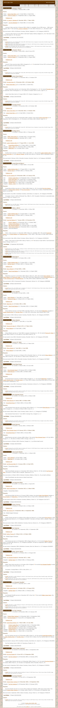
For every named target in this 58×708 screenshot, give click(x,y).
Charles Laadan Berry (14, 177)
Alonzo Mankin (10, 268)
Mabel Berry (11, 148)
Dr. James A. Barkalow (12, 20)
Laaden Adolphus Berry (12, 143)
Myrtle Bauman (19, 278)
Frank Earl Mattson (11, 220)
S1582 (7, 578)
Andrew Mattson (13, 234)
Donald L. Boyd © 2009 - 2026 (30, 703)
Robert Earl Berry (13, 180)
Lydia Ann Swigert (12, 15)
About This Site (51, 5)
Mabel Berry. (15, 496)
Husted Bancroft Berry (14, 145)
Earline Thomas (10, 534)
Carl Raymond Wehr (11, 464)
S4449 (7, 288)
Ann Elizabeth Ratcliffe (13, 138)
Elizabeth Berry (12, 182)
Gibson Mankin (6, 277)
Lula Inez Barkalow (13, 22)
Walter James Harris (12, 136)
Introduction (22, 5)
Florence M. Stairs (16, 277)
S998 (6, 44)
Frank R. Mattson (12, 222)
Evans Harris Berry (13, 179)
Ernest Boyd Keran (48, 277)
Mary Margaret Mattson (14, 225)
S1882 (7, 46)
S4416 (7, 420)
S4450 (7, 672)
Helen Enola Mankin (13, 271)
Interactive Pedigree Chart (43, 5)
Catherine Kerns (23, 234)
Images (36, 5)
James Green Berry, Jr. (13, 14)
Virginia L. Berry (12, 183)
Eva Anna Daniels (26, 189)
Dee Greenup (10, 510)
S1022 (7, 41)
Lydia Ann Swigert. (20, 154)
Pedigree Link (9, 18)
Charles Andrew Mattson (14, 224)
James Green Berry (11, 110)
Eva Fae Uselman (11, 175)
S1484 (7, 576)
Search (26, 5)
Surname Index (31, 5)
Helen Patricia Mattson (14, 226)
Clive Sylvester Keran (9, 278)
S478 (6, 204)
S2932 (7, 253)
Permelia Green (10, 82)
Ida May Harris (11, 170)
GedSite (27, 706)
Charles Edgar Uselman (14, 189)
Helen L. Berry (12, 146)
